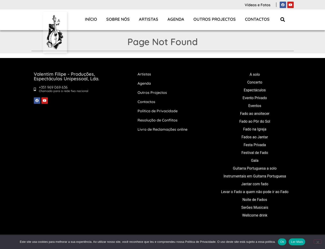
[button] (282, 19)
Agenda (175, 19)
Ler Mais (297, 241)
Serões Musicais (254, 207)
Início (91, 19)
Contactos (257, 19)
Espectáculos (255, 90)
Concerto (254, 82)
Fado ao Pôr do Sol (254, 121)
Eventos (254, 106)
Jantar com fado (254, 184)
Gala (254, 160)
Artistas (148, 19)
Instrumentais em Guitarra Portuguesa (255, 176)
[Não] (318, 242)
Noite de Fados (254, 199)
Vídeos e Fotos (257, 5)
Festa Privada (255, 145)
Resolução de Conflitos (158, 120)
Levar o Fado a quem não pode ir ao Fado (254, 192)
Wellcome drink (254, 215)
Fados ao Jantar (255, 137)
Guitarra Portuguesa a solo (255, 168)
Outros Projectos (214, 19)
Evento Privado (255, 98)
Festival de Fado (255, 153)
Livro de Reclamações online (162, 129)
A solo (255, 74)
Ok (282, 241)
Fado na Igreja (254, 129)
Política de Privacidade (158, 111)
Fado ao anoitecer (255, 113)
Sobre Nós (118, 19)
